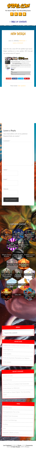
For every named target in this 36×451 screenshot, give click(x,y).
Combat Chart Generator (21, 384)
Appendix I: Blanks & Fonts (11, 432)
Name (5, 169)
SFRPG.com (18, 6)
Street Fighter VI (8, 349)
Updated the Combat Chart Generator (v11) (16, 345)
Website (5, 189)
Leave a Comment (18, 43)
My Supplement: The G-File (11, 412)
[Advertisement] (18, 105)
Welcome (9, 380)
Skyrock (5, 376)
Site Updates (22, 85)
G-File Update (7, 354)
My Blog (5, 424)
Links (11, 376)
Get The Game (7, 408)
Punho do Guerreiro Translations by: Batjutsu (16, 358)
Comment (6, 141)
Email (5, 179)
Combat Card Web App (10, 420)
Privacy (27, 447)
